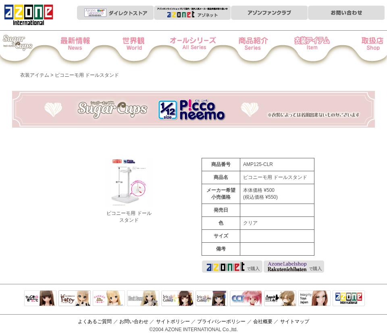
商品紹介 (249, 49)
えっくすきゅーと (40, 298)
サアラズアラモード (109, 298)
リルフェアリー (74, 298)
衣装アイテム (304, 49)
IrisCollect (177, 298)
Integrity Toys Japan (314, 298)
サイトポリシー (173, 321)
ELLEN (212, 298)
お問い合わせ (133, 321)
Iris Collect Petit (28, 49)
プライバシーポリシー (221, 321)
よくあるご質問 (95, 321)
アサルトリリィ (280, 298)
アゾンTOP (349, 298)
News (83, 49)
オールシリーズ (193, 49)
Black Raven (143, 298)
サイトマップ (294, 321)
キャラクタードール (246, 298)
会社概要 (263, 321)
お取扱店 (359, 49)
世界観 (138, 49)
